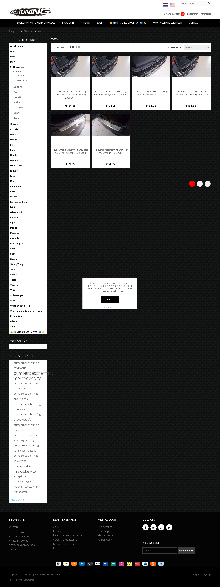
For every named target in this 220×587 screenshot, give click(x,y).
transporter (20, 491)
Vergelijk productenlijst (65, 539)
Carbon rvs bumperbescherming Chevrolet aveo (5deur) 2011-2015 (191, 93)
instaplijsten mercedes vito (25, 469)
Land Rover (16, 186)
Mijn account (105, 526)
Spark (17, 112)
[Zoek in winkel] (195, 3)
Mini (12, 207)
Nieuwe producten (63, 544)
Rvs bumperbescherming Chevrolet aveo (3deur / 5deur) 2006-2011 (70, 151)
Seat (12, 253)
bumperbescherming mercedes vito (34, 375)
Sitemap (13, 526)
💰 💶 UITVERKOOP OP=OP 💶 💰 (127, 22)
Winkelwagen (105, 539)
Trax (16, 117)
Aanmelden (206, 13)
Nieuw (86, 22)
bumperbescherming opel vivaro (27, 406)
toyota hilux (31, 486)
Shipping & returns (19, 536)
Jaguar (14, 170)
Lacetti (18, 97)
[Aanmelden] (159, 550)
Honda (13, 155)
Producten (69, 22)
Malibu (17, 102)
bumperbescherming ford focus (26, 365)
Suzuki (14, 274)
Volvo (13, 300)
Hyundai (14, 160)
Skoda (13, 259)
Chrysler (15, 123)
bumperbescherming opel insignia (26, 396)
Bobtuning (16, 346)
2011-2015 (21, 80)
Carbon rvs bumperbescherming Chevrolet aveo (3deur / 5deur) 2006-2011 (70, 94)
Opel (12, 222)
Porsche (14, 233)
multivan (18, 486)
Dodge (13, 139)
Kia (12, 181)
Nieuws (57, 531)
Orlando (18, 107)
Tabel (72, 47)
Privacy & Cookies (18, 540)
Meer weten (110, 307)
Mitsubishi (16, 212)
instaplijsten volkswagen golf (22, 479)
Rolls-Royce (16, 243)
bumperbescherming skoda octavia (27, 416)
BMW (13, 61)
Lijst (78, 47)
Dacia (13, 134)
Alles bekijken (17, 499)
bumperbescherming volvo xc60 (26, 458)
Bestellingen (104, 531)
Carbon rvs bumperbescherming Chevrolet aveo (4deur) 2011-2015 (151, 93)
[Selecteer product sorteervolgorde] (197, 47)
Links (56, 548)
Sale (100, 22)
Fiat (12, 144)
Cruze (17, 92)
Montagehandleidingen (167, 22)
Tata (12, 290)
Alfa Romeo (16, 46)
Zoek (56, 526)
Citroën (14, 129)
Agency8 (207, 574)
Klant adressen (106, 535)
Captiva (18, 86)
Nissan (14, 217)
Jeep (12, 176)
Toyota (14, 285)
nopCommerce (27, 579)
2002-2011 (21, 75)
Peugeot (15, 227)
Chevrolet (18, 66)
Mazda (14, 196)
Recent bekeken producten (68, 535)
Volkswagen (17, 295)
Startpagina (14, 31)
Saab (13, 248)
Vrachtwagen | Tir (20, 305)
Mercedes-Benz (18, 202)
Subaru (14, 269)
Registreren (192, 13)
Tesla (13, 279)
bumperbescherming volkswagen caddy (26, 437)
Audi (12, 51)
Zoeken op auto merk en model (36, 22)
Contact (194, 22)
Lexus (13, 191)
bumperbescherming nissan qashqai (26, 386)
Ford (12, 150)
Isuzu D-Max (17, 165)
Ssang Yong (16, 264)
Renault (14, 238)
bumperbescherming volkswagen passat (26, 448)
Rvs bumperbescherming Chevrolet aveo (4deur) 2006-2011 (111, 151)
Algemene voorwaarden (22, 545)
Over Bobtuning (17, 532)
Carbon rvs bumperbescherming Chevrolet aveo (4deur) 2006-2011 (111, 93)
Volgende (208, 184)
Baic (12, 56)
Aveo (18, 71)
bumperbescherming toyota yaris (26, 427)
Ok (109, 299)
